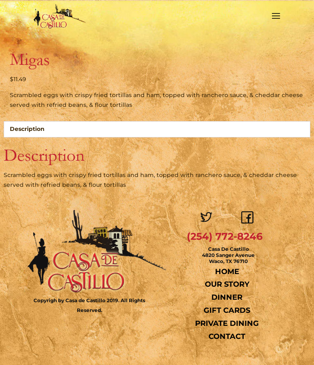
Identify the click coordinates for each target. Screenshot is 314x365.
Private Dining (227, 323)
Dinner (226, 297)
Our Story (227, 284)
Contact (227, 336)
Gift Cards (227, 310)
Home (227, 271)
